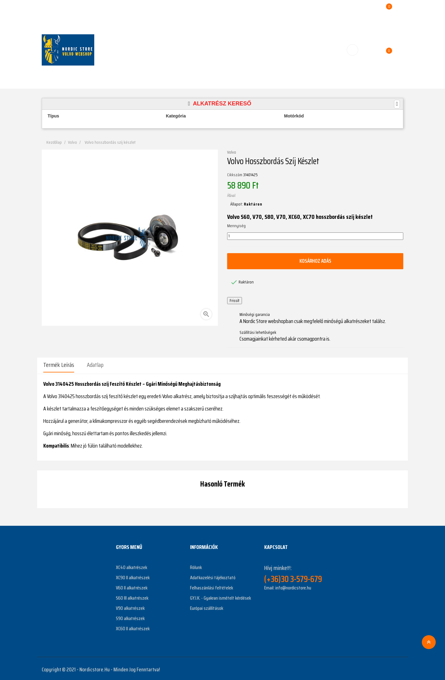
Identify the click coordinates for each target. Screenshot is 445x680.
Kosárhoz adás (315, 261)
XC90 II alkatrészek (133, 576)
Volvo (231, 152)
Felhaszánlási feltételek (211, 586)
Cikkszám (234, 175)
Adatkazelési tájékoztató (212, 576)
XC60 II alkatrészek (133, 627)
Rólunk (196, 565)
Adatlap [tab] (95, 365)
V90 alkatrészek (130, 606)
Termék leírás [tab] (58, 365)
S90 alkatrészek (130, 616)
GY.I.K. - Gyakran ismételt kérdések (220, 596)
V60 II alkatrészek (131, 586)
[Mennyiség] (315, 236)
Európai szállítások (206, 606)
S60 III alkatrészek (132, 596)
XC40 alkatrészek (131, 565)
